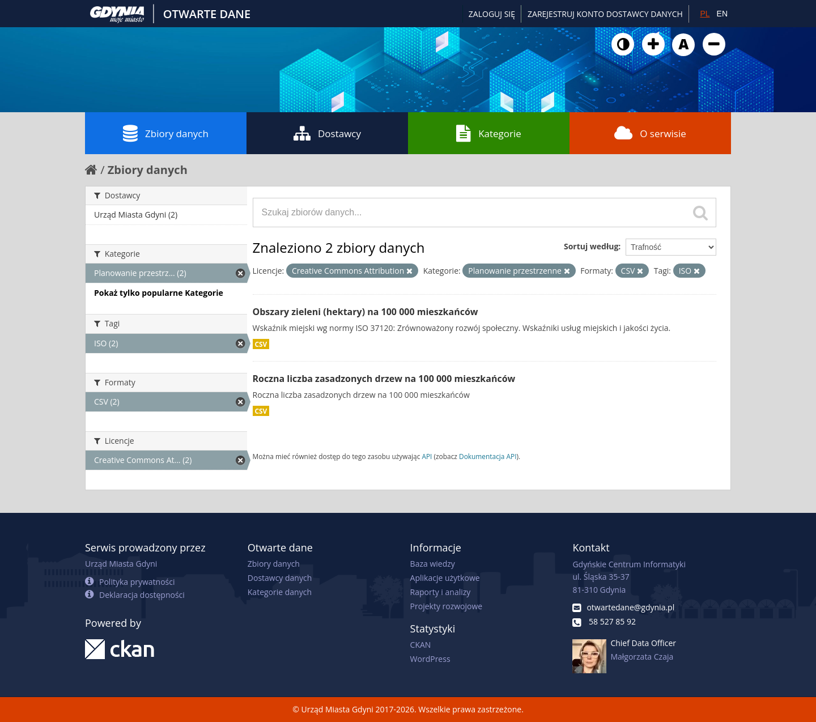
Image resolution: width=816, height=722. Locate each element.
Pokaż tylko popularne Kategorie (158, 292)
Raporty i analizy (440, 592)
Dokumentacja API (488, 456)
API (427, 456)
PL (704, 13)
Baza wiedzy (432, 563)
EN (722, 13)
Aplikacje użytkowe (445, 577)
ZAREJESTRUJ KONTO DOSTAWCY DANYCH (605, 14)
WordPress (430, 658)
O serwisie (650, 133)
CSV (261, 344)
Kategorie (488, 133)
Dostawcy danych (280, 577)
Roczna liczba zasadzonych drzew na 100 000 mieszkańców (384, 378)
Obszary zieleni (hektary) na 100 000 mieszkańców (365, 311)
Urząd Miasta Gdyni (121, 563)
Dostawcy (327, 133)
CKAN (420, 644)
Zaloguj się (492, 14)
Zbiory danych (166, 133)
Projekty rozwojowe (446, 606)
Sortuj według (591, 246)
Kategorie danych (280, 592)
